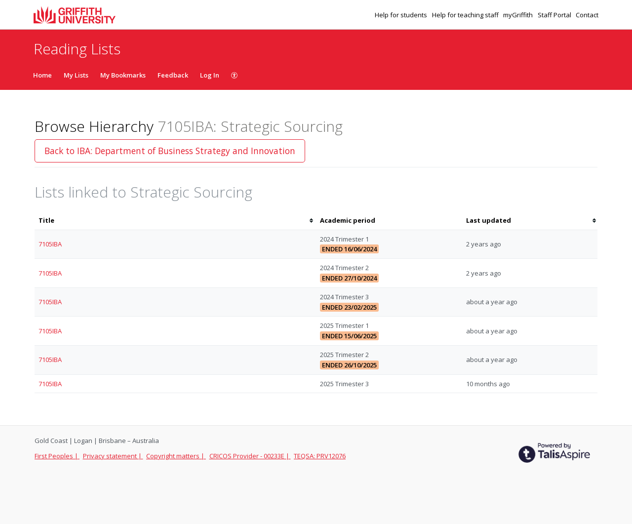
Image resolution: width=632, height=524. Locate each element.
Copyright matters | (176, 455)
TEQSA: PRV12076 (320, 455)
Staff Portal (555, 14)
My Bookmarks (123, 75)
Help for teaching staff (466, 14)
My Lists (76, 75)
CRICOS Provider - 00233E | (250, 455)
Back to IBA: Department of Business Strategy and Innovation (169, 151)
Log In (209, 75)
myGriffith (518, 14)
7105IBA (50, 244)
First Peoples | (57, 455)
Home (42, 75)
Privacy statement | (113, 455)
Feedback (173, 75)
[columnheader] (175, 220)
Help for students (402, 14)
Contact (587, 14)
